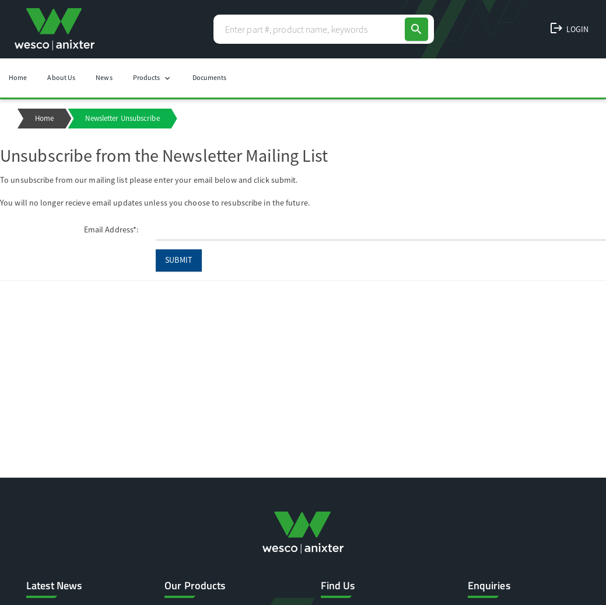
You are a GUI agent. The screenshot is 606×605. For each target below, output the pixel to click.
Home (18, 77)
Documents (209, 77)
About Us (61, 77)
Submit (178, 260)
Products (152, 78)
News (104, 77)
